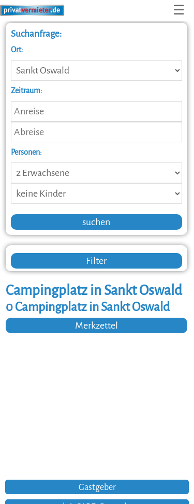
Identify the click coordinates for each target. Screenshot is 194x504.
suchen (96, 222)
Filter (96, 261)
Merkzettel (96, 325)
